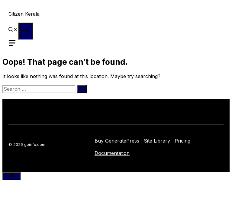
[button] (13, 30)
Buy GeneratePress (117, 141)
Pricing (182, 141)
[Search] (82, 89)
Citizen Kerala (24, 14)
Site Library (157, 141)
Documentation (112, 153)
